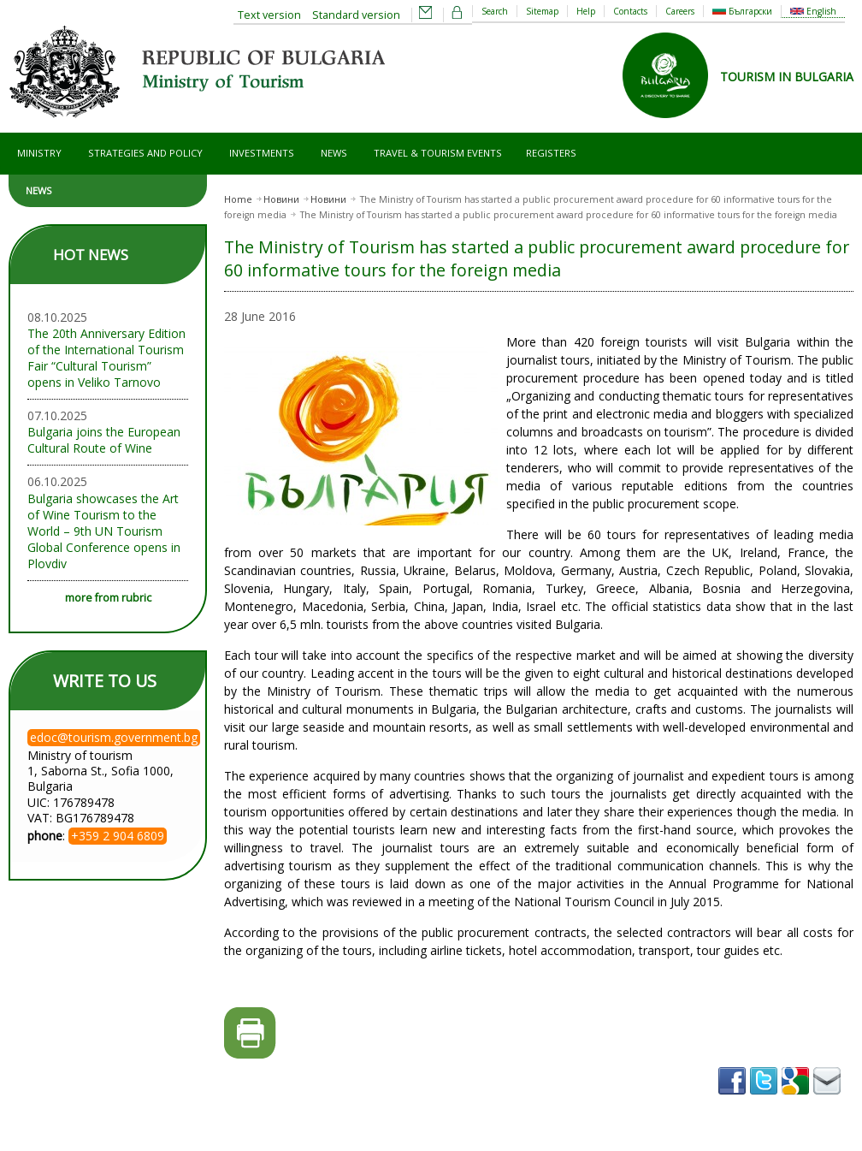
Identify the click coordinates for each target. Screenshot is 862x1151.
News (334, 152)
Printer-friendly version (250, 1033)
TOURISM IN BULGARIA (786, 76)
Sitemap (542, 11)
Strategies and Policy (145, 152)
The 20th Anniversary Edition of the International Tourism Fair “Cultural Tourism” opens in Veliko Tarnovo (106, 357)
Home (238, 199)
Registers (551, 152)
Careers (679, 11)
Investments (261, 152)
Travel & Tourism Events (438, 152)
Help (585, 11)
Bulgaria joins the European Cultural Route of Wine (103, 440)
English (813, 11)
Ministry (39, 152)
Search (494, 11)
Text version (269, 15)
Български (742, 11)
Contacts (630, 11)
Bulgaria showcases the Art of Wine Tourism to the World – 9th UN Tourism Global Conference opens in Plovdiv (103, 531)
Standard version (356, 15)
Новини (281, 199)
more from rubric (108, 597)
